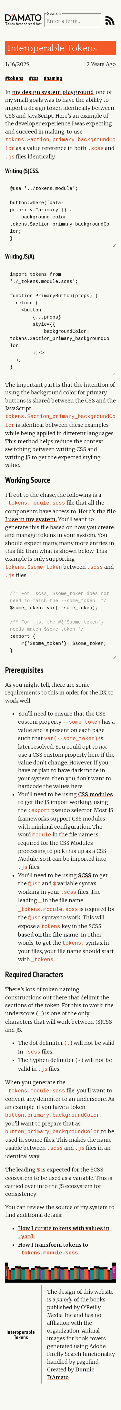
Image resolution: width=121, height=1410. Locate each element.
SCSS (84, 867)
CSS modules (95, 788)
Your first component (109, 1267)
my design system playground (53, 92)
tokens (15, 78)
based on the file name (48, 922)
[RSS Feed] (110, 20)
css (35, 78)
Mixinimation (9, 1272)
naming (54, 78)
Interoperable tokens (20, 1355)
